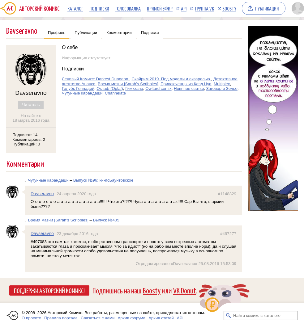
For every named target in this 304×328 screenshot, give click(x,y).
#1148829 (227, 193)
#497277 (228, 233)
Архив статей (161, 318)
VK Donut (184, 290)
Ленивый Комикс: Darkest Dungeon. (95, 79)
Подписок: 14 (24, 134)
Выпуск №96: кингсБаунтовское (103, 180)
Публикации (86, 32)
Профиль (56, 32)
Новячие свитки (189, 88)
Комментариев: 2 (28, 139)
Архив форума (131, 318)
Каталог (75, 8)
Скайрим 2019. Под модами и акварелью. (171, 79)
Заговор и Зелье (222, 88)
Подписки (99, 8)
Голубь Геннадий (78, 88)
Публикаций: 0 (26, 144)
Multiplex (222, 84)
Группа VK (204, 8)
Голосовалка (128, 8)
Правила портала (61, 318)
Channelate (115, 93)
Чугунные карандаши (82, 93)
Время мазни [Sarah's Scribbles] (128, 84)
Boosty (229, 8)
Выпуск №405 (106, 220)
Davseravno (42, 193)
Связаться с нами (97, 318)
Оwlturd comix (158, 88)
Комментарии (119, 32)
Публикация (267, 8)
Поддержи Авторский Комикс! (49, 290)
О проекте (31, 318)
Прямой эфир (160, 8)
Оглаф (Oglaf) (109, 88)
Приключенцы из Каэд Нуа (186, 84)
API (183, 8)
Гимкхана (134, 88)
